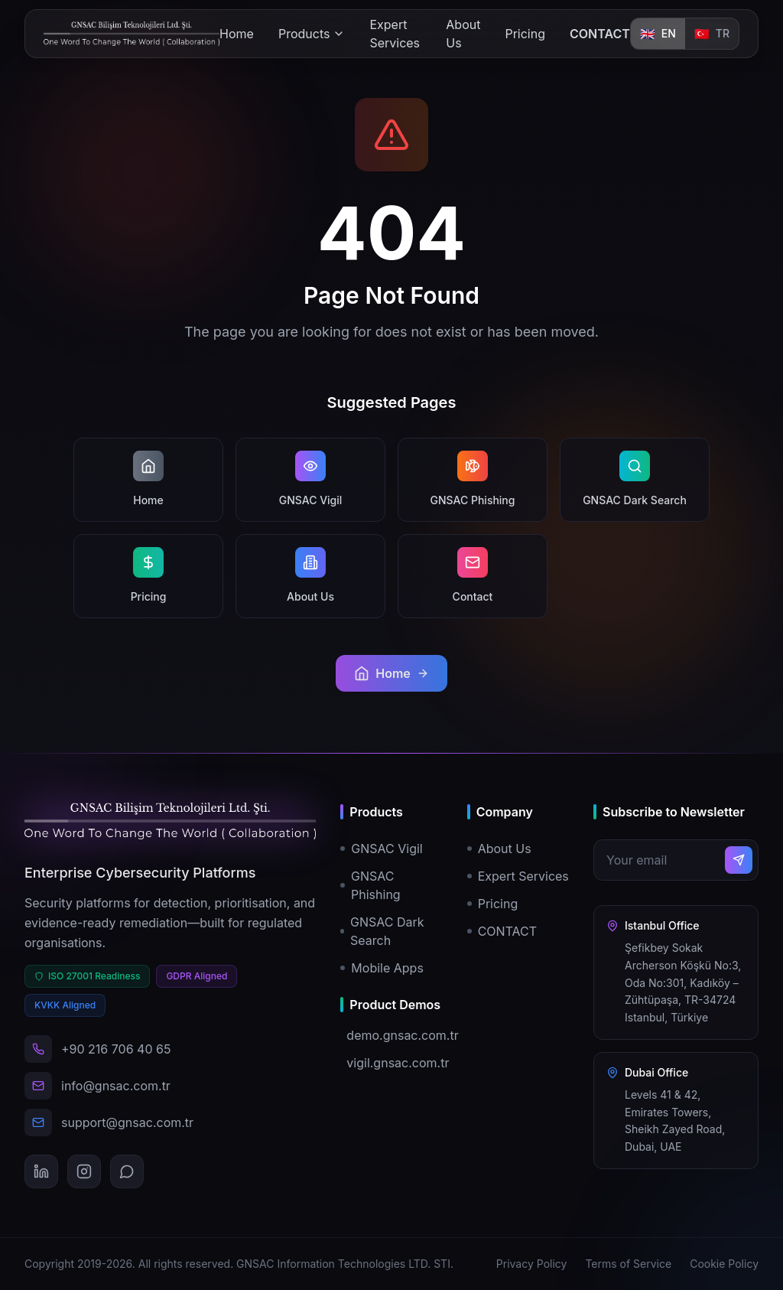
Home (236, 33)
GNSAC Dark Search (382, 931)
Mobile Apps (382, 968)
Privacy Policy (531, 1263)
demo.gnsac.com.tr (394, 1035)
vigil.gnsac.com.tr (394, 1062)
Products (312, 33)
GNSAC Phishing (370, 885)
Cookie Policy (724, 1263)
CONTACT (600, 33)
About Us (463, 33)
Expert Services (394, 33)
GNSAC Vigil (381, 848)
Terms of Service (628, 1263)
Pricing (525, 33)
